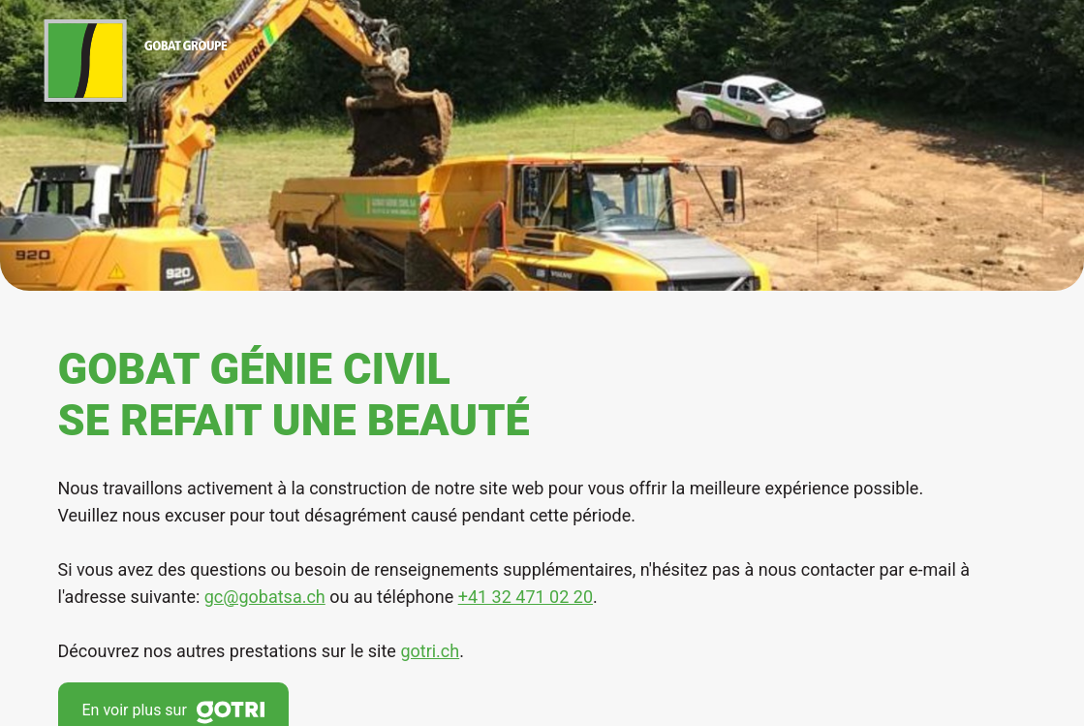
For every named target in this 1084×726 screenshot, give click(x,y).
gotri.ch (429, 651)
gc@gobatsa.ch (264, 596)
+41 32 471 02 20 (525, 596)
